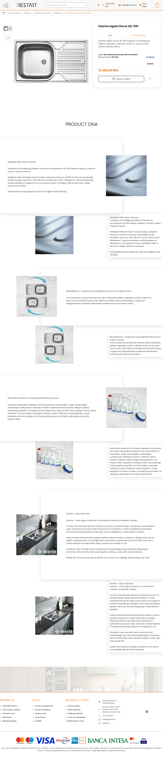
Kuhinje (27, 13)
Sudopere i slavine (42, 13)
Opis (110, 35)
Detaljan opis (139, 35)
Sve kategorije (15, 13)
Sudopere (57, 13)
